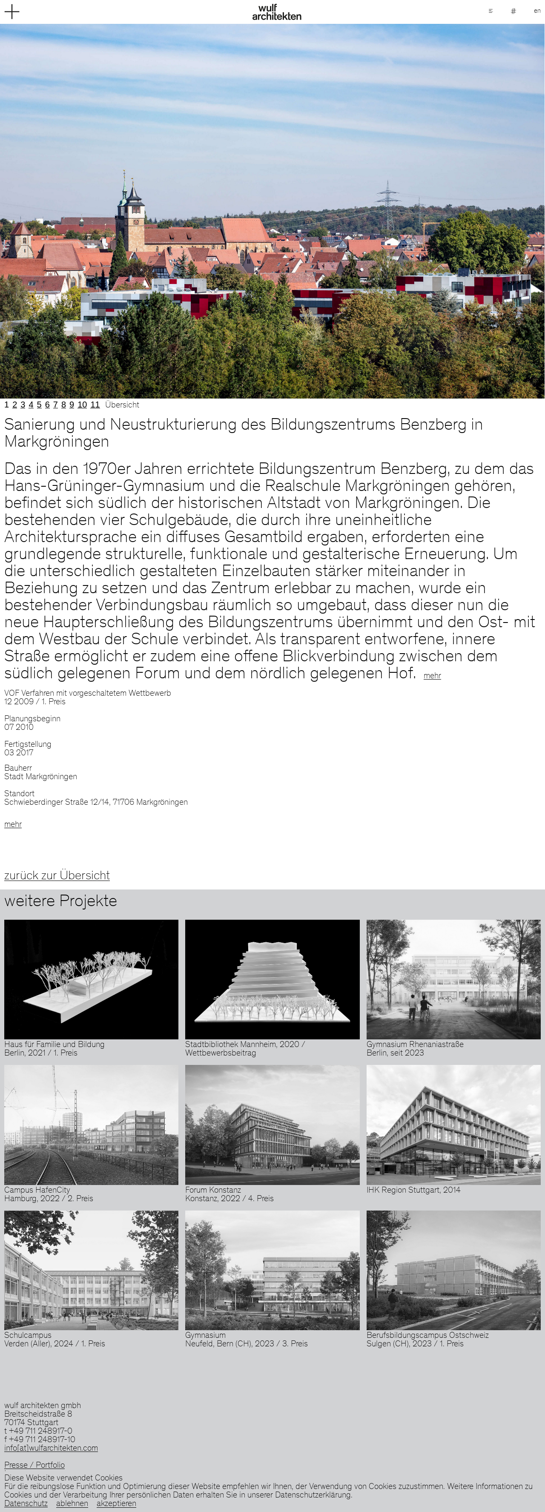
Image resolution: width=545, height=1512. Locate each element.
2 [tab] (14, 404)
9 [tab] (71, 404)
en (537, 11)
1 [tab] (6, 404)
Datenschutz (26, 1504)
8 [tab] (63, 404)
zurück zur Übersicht (57, 876)
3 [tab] (22, 404)
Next (408, 211)
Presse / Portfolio (34, 1466)
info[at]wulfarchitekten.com (51, 1449)
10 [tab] (82, 404)
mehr (432, 676)
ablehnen (72, 1504)
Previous (136, 211)
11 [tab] (95, 404)
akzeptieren (116, 1504)
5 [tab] (39, 404)
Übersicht (122, 406)
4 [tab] (31, 404)
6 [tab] (47, 404)
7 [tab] (55, 404)
